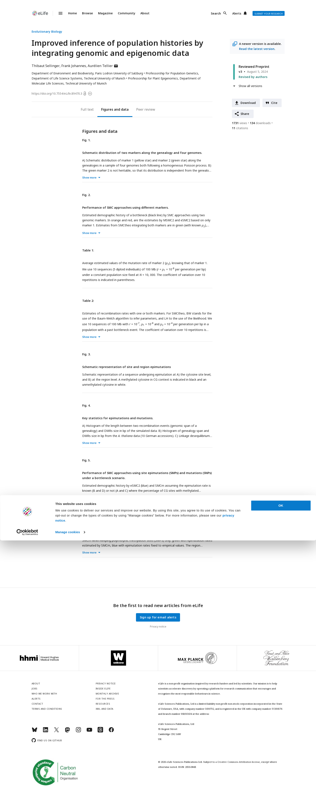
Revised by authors (253, 77)
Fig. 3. (86, 354)
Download (248, 103)
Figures (107, 109)
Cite (274, 103)
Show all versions (250, 86)
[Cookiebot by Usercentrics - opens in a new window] (27, 794)
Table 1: (88, 250)
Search (216, 13)
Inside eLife (103, 688)
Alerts (236, 13)
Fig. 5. (86, 460)
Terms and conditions (47, 708)
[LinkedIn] (45, 731)
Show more (89, 177)
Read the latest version (256, 49)
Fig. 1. (86, 140)
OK (280, 767)
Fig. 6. (86, 515)
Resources (103, 703)
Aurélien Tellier (103, 65)
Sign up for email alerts (158, 617)
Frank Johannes (73, 65)
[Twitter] (56, 731)
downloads (260, 123)
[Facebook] (111, 731)
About (144, 13)
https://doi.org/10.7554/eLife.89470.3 (57, 93)
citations (240, 128)
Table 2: (88, 301)
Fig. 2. (86, 195)
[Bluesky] (35, 731)
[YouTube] (89, 731)
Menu (58, 13)
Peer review (145, 109)
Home (72, 13)
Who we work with (44, 693)
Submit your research (268, 13)
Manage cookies (67, 793)
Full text (87, 109)
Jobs (35, 688)
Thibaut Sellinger (46, 65)
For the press (105, 698)
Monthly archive (107, 693)
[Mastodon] (67, 731)
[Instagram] (78, 731)
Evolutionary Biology (47, 32)
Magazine (105, 13)
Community (126, 13)
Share (245, 114)
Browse (87, 13)
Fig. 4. (86, 405)
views (239, 123)
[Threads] (100, 731)
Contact (37, 703)
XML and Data (104, 708)
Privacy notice (158, 626)
